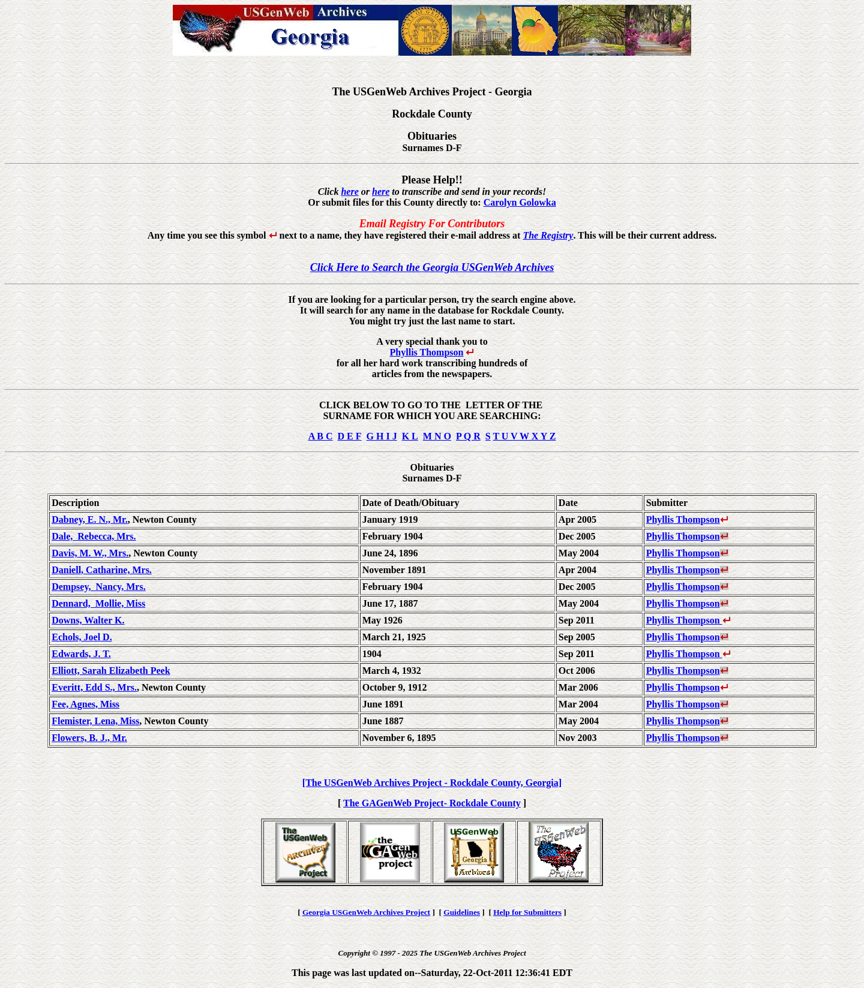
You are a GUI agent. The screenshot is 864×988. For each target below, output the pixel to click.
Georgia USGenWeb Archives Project (366, 912)
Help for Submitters (527, 912)
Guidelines (461, 912)
